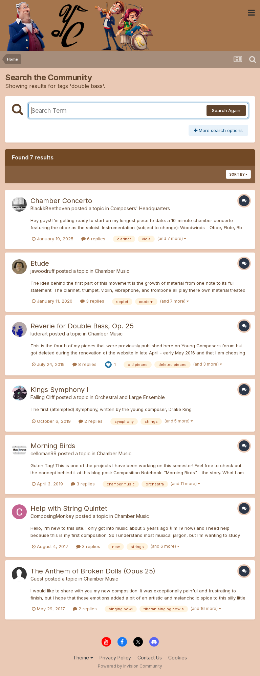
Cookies (177, 657)
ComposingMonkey (52, 516)
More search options (218, 130)
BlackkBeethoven (50, 208)
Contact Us (149, 657)
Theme (83, 657)
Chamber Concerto (61, 201)
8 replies (84, 364)
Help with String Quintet (68, 508)
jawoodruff (42, 271)
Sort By (238, 174)
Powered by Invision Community (130, 666)
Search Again (226, 110)
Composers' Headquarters (140, 208)
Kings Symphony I (59, 390)
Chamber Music (112, 271)
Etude (39, 263)
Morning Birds (52, 446)
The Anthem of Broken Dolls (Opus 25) (92, 571)
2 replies (91, 421)
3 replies (92, 301)
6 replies (93, 238)
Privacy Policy (115, 657)
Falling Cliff (42, 397)
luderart (39, 333)
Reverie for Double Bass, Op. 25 (82, 326)
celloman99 (43, 453)
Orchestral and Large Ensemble (130, 397)
